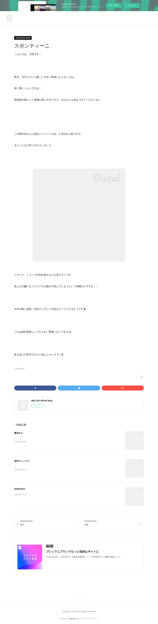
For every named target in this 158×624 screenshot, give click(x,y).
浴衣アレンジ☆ (21, 461)
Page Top (79, 599)
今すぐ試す (113, 5)
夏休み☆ (18, 433)
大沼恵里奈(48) (19, 368)
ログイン (132, 5)
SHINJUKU (19, 489)
